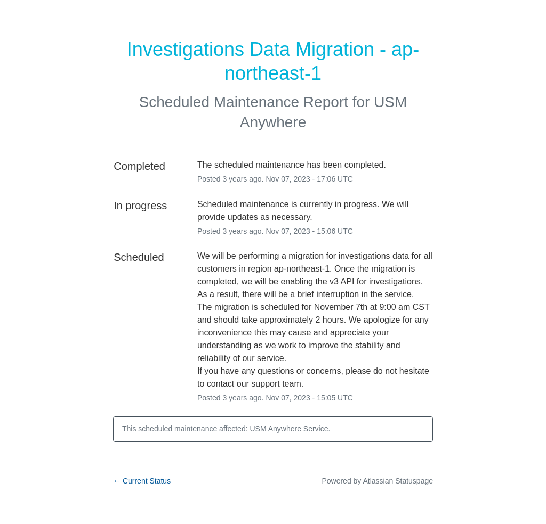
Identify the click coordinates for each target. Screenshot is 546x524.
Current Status (142, 481)
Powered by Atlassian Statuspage (377, 481)
